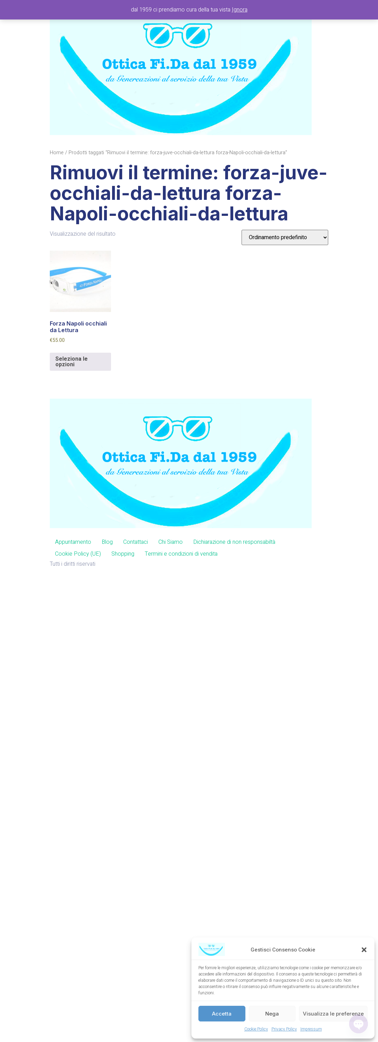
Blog (107, 542)
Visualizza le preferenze (333, 1013)
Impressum (311, 1029)
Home (57, 152)
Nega (272, 1013)
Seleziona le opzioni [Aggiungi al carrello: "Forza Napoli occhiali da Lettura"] (71, 362)
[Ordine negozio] (285, 237)
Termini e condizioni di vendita (181, 554)
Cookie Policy (256, 1029)
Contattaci (135, 542)
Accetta (221, 1013)
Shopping (122, 554)
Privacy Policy (284, 1029)
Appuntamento (73, 542)
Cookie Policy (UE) (78, 554)
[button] (364, 949)
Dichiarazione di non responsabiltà (234, 542)
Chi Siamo (170, 542)
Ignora (239, 10)
